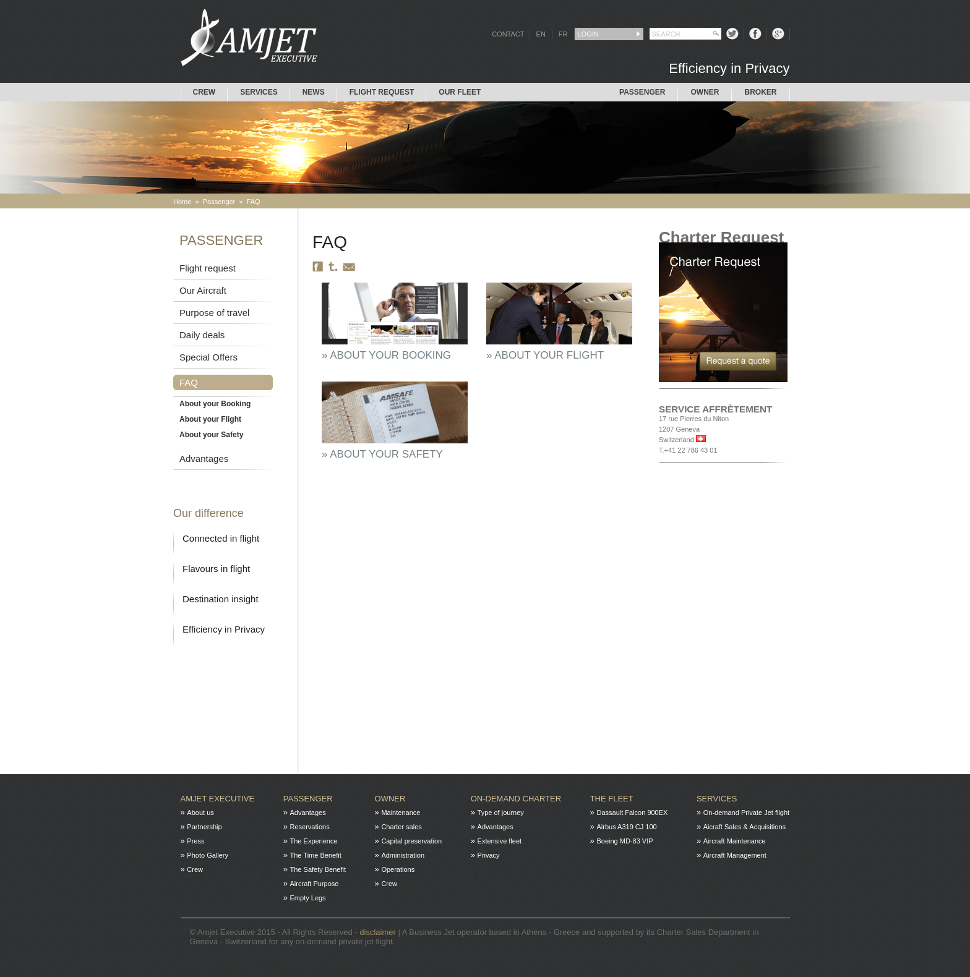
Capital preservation (411, 841)
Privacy (489, 855)
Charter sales (401, 826)
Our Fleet (460, 92)
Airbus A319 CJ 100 (626, 826)
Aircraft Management (734, 855)
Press (195, 841)
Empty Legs (308, 898)
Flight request (382, 92)
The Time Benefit (315, 855)
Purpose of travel (214, 312)
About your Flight (210, 419)
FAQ (253, 201)
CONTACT (508, 34)
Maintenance (400, 812)
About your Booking (215, 403)
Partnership (204, 826)
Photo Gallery (207, 855)
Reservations (310, 826)
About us (200, 812)
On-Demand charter (516, 798)
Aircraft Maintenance (734, 841)
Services (258, 92)
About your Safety (211, 434)
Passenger (642, 92)
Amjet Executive (218, 798)
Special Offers (208, 357)
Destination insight (220, 599)
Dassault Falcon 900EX (631, 812)
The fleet (611, 798)
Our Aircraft (202, 290)
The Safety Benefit (318, 869)
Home (182, 201)
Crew (204, 92)
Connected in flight (220, 538)
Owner (704, 92)
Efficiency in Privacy (223, 629)
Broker (760, 92)
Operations (397, 869)
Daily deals (202, 335)
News (314, 92)
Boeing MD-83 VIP (624, 841)
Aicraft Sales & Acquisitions (744, 826)
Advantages (203, 458)
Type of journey (501, 812)
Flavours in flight (216, 568)
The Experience (314, 841)
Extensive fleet (500, 841)
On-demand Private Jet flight (746, 812)
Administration (402, 855)
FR (563, 34)
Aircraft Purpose (314, 883)
